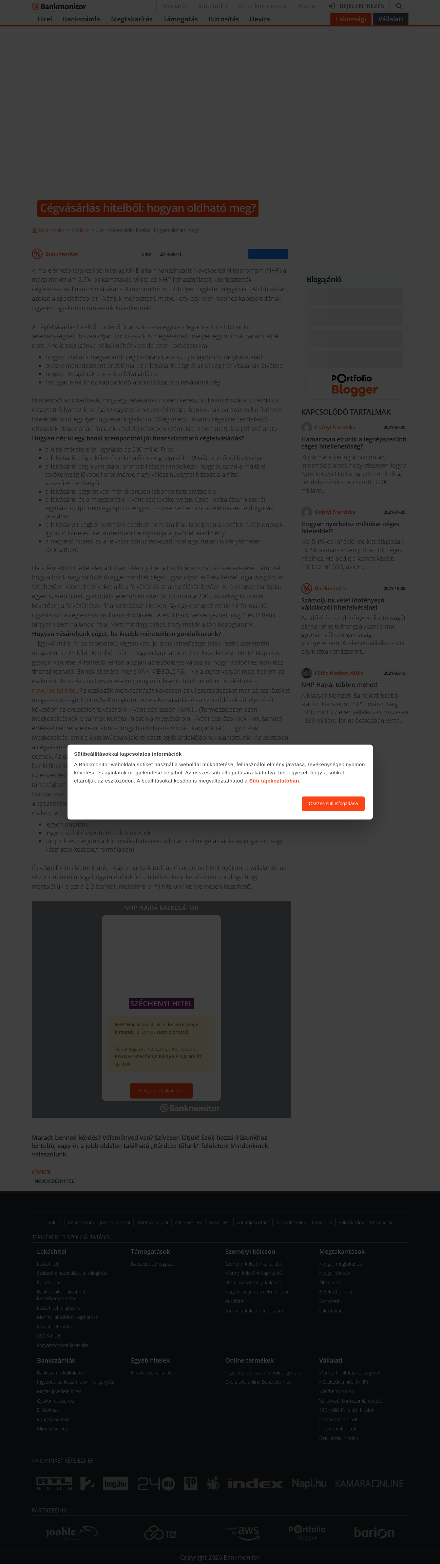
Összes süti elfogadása (333, 803)
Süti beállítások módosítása (259, 803)
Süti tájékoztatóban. (275, 781)
